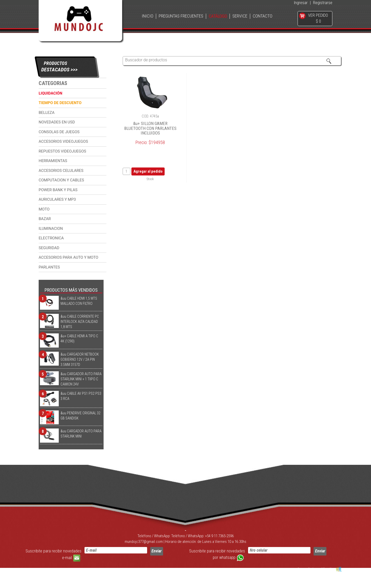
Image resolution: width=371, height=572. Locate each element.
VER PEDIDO (318, 15)
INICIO (147, 16)
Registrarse (322, 2)
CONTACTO (262, 16)
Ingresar (301, 2)
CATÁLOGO (218, 16)
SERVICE (239, 16)
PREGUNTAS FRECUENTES (181, 16)
